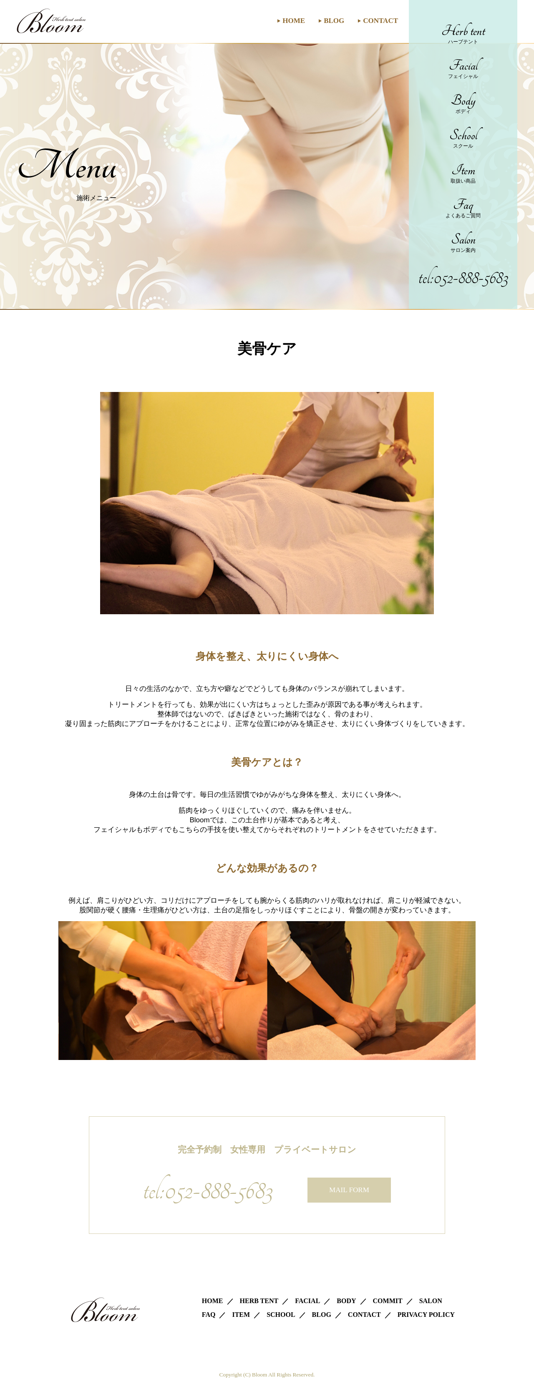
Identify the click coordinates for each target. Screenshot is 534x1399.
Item (463, 173)
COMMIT (388, 1300)
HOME (293, 21)
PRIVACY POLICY (426, 1314)
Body (463, 104)
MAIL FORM (349, 1190)
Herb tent (463, 34)
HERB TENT (259, 1300)
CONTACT (380, 21)
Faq (463, 208)
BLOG (334, 21)
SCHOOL (281, 1314)
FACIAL (307, 1300)
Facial (463, 69)
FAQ (209, 1314)
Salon (463, 242)
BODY (346, 1300)
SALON (430, 1300)
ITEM (241, 1314)
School (463, 138)
